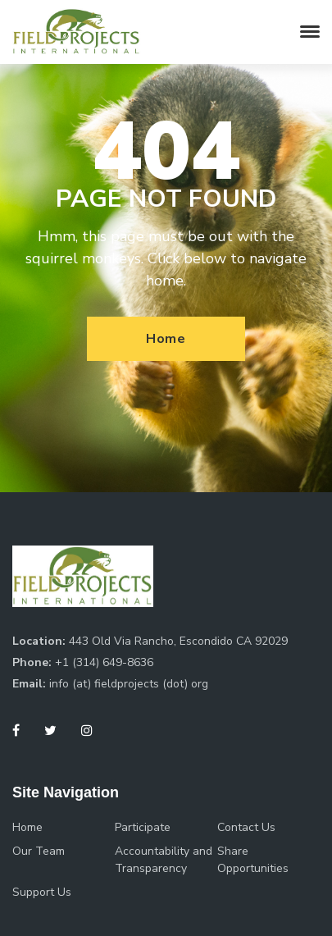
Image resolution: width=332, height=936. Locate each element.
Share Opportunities (253, 859)
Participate (143, 827)
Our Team (38, 851)
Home (166, 339)
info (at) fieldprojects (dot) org (128, 684)
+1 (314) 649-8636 (104, 662)
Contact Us (246, 827)
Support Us (41, 892)
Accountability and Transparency (163, 859)
